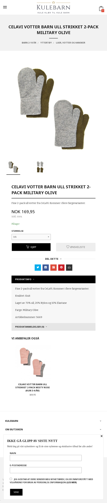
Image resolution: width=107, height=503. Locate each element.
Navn (46, 456)
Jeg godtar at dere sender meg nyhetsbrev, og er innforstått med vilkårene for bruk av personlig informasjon (51, 481)
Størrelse (18, 231)
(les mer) (71, 482)
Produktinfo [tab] (23, 279)
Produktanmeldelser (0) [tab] (29, 326)
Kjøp (31, 247)
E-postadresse (46, 468)
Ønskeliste (75, 247)
